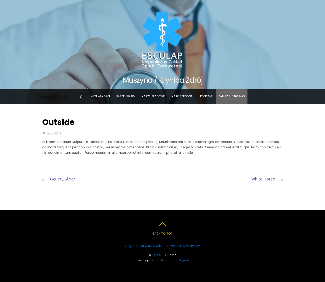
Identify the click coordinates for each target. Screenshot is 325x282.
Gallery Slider (62, 179)
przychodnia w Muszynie (143, 246)
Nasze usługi (126, 96)
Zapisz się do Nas (231, 96)
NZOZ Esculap (160, 255)
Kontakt (206, 96)
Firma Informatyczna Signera (170, 260)
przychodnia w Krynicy (183, 246)
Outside (58, 122)
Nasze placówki (153, 96)
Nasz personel (182, 96)
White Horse (222, 179)
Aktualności (100, 96)
